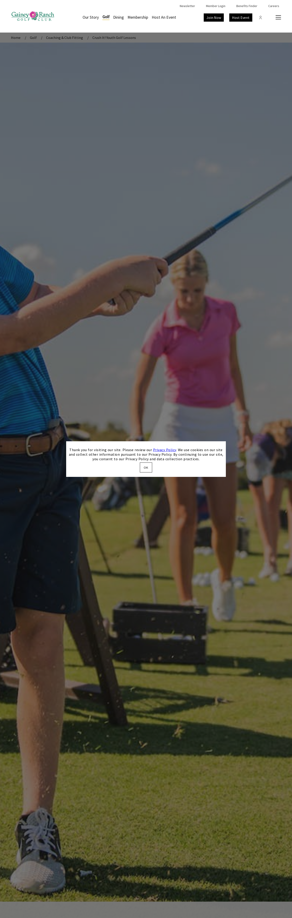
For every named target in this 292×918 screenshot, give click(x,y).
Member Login (215, 6)
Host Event (241, 17)
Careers (273, 6)
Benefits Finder (246, 6)
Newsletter (187, 6)
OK (146, 467)
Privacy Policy (164, 449)
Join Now (213, 17)
